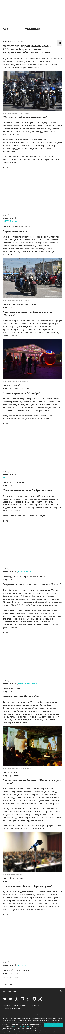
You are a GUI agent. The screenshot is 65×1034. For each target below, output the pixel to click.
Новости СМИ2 (8, 984)
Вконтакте (10, 999)
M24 (14, 991)
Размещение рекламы (12, 1008)
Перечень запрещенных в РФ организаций (32, 1015)
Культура (20, 41)
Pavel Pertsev (24, 965)
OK (53, 1025)
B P (4, 477)
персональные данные (22, 1027)
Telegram (5, 999)
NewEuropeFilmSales (27, 683)
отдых (12, 977)
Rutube (22, 999)
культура (6, 977)
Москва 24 (33, 29)
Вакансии (7, 1005)
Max (34, 999)
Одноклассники (16, 999)
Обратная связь (20, 1005)
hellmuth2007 (24, 571)
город (17, 977)
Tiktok (28, 999)
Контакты (34, 1005)
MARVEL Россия (10, 221)
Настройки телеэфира (10, 1015)
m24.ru (8, 1018)
